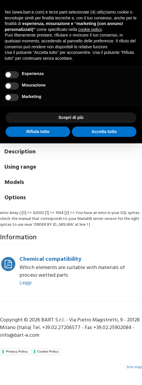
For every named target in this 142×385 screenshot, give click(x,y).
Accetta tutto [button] (104, 131)
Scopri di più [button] (71, 117)
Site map (134, 367)
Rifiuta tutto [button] (37, 131)
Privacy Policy (17, 351)
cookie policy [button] (90, 29)
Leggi (25, 283)
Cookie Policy (48, 351)
